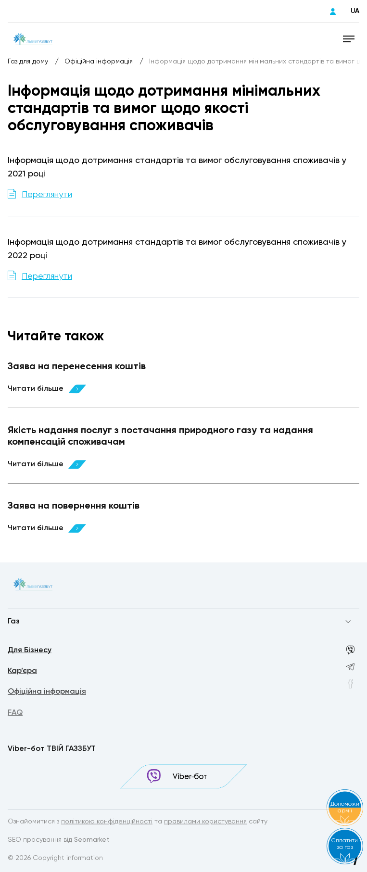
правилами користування (205, 822)
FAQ (15, 715)
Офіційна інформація (99, 61)
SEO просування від (58, 840)
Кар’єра (22, 672)
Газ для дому (29, 61)
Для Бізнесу (29, 651)
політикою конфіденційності (106, 822)
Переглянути (47, 194)
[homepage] (33, 38)
